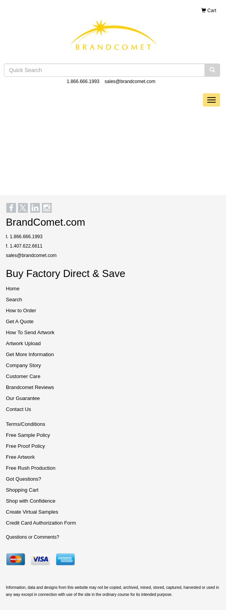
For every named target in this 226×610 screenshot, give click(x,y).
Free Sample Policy (28, 435)
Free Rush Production (30, 468)
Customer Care (23, 376)
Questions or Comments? (32, 537)
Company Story (23, 365)
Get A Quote (20, 321)
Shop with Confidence (30, 501)
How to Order (21, 310)
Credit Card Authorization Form (41, 523)
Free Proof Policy (25, 446)
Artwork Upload (23, 343)
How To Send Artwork (30, 332)
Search (14, 299)
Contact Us (18, 409)
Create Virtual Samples (32, 512)
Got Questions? (23, 479)
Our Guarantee (23, 398)
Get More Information (30, 354)
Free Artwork (20, 457)
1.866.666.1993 (83, 81)
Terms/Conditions (25, 424)
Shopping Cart (22, 490)
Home (13, 288)
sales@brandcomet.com (130, 81)
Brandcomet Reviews (30, 387)
